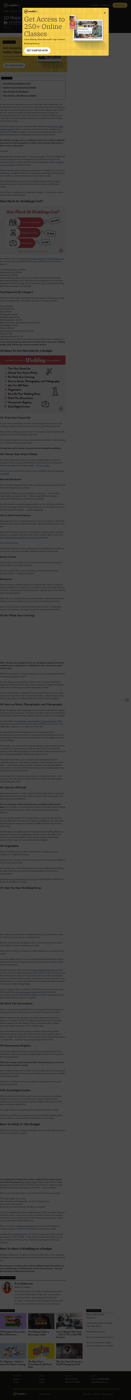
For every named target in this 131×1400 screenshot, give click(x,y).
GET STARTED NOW (37, 50)
